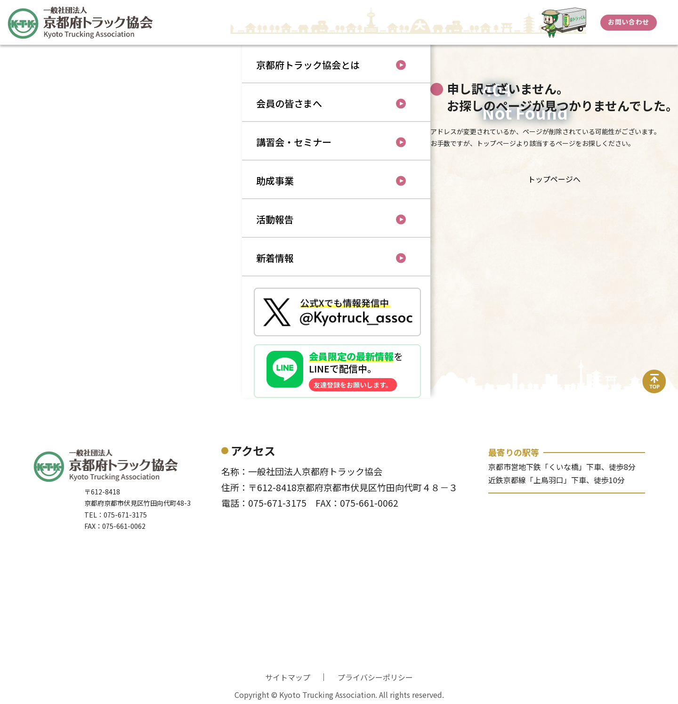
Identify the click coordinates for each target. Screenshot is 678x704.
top (654, 375)
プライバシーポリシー (375, 677)
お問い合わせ (628, 21)
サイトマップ (287, 677)
